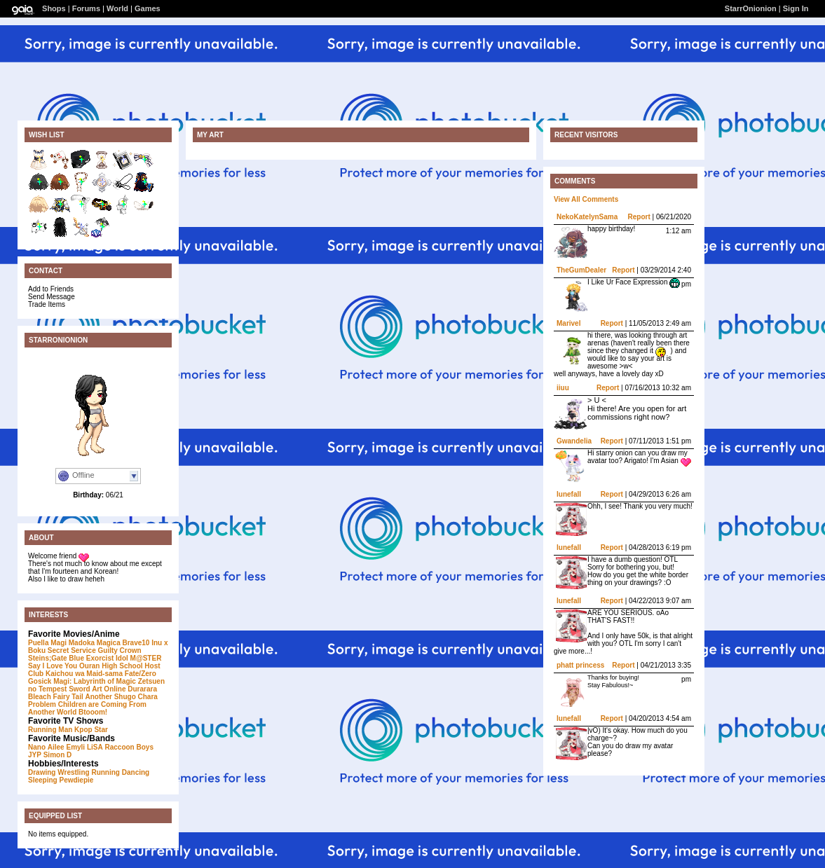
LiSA (95, 747)
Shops (54, 8)
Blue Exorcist (91, 658)
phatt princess (580, 665)
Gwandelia (574, 441)
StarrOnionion (751, 8)
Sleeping (42, 780)
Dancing (135, 772)
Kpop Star (91, 729)
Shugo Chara (136, 697)
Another (99, 697)
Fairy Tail (68, 697)
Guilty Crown (120, 650)
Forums (86, 8)
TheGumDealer (581, 270)
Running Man (50, 729)
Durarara (142, 689)
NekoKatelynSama (587, 217)
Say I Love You (52, 666)
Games (148, 8)
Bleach (39, 697)
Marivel (568, 323)
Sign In (796, 8)
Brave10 (136, 643)
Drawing (41, 772)
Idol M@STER (138, 658)
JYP (34, 755)
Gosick (39, 681)
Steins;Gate (47, 658)
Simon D (57, 755)
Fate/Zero (140, 673)
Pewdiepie (76, 780)
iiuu (563, 388)
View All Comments (586, 199)
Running (105, 772)
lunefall (569, 494)
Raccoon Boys (129, 747)
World (117, 8)
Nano (37, 747)
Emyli (75, 747)
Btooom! (93, 712)
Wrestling (73, 772)
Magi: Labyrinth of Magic (94, 681)
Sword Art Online (97, 689)
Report (639, 217)
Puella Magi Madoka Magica (74, 643)
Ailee (56, 747)
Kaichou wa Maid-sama (84, 673)
